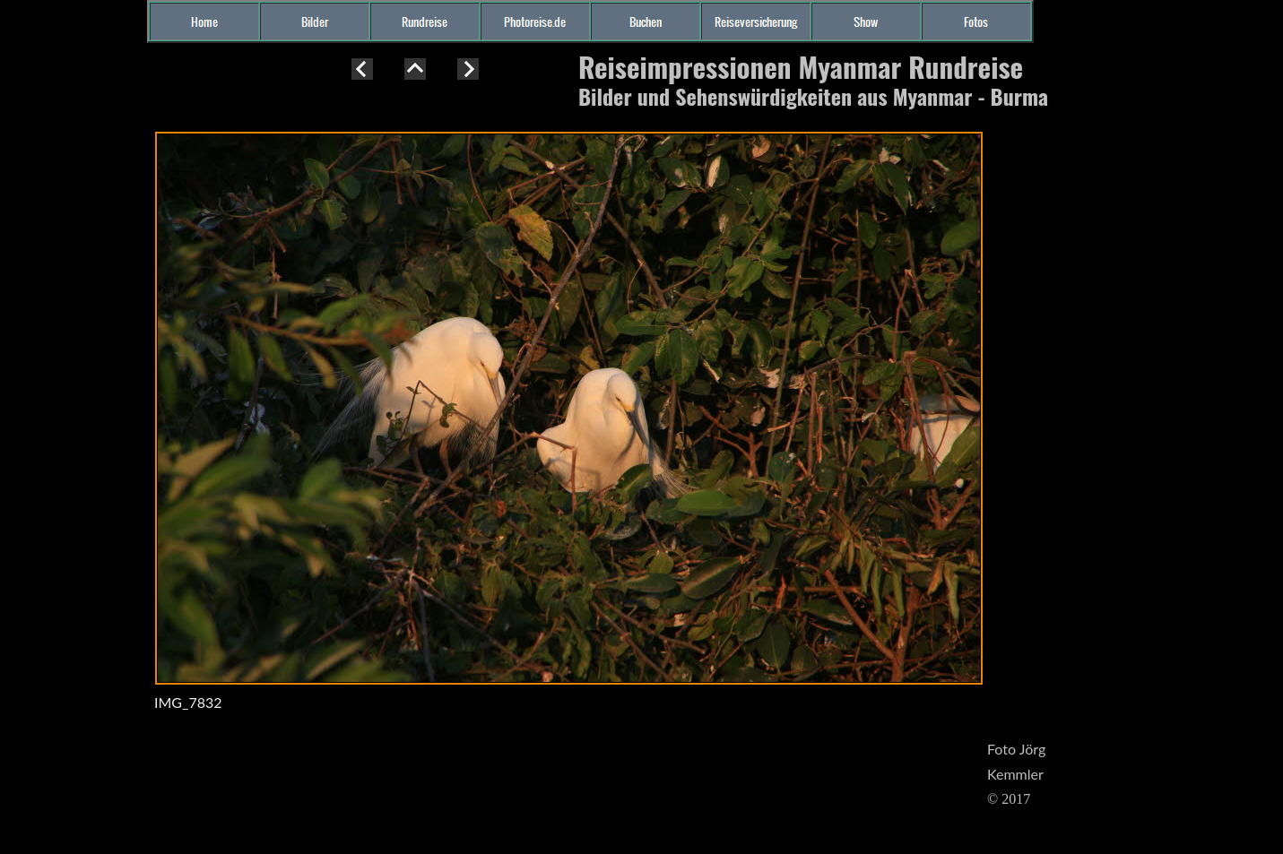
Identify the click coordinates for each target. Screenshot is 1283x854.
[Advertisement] (71, 380)
